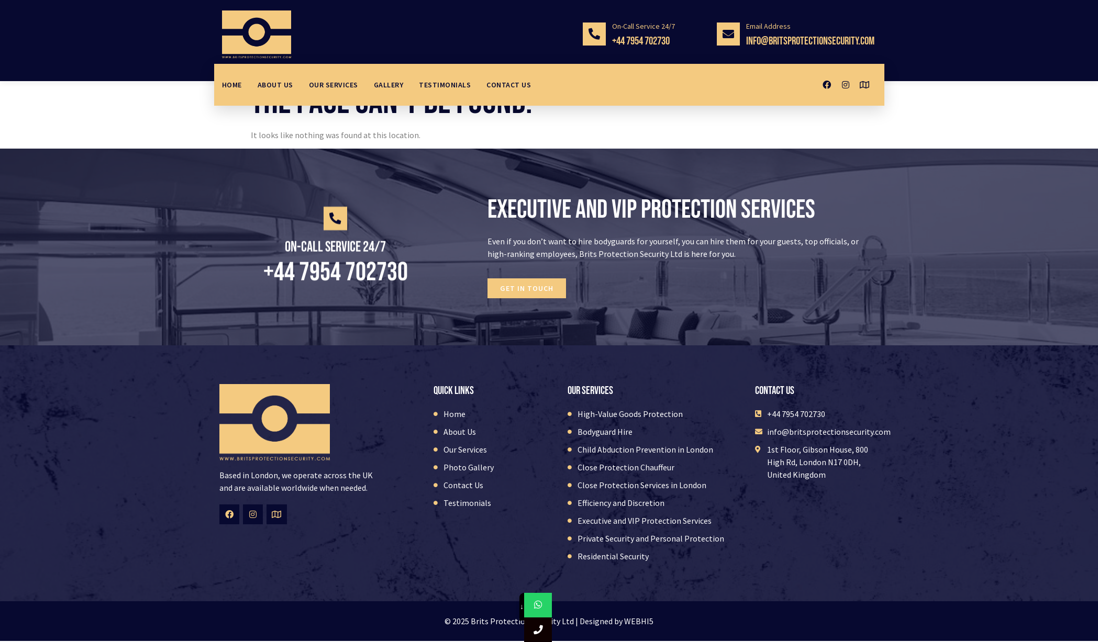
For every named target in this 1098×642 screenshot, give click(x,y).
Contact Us (508, 84)
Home (232, 84)
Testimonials (445, 84)
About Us (275, 84)
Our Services (333, 84)
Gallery (389, 84)
